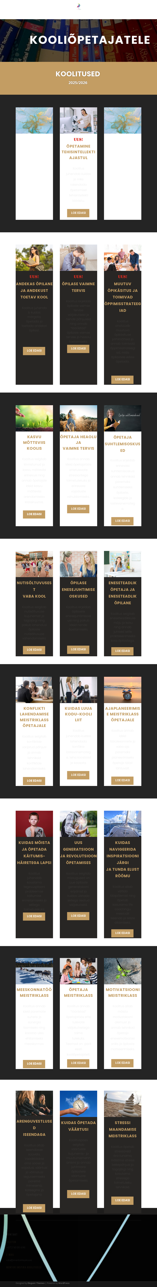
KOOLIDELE (92, 16)
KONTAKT (132, 16)
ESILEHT (24, 16)
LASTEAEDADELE (70, 16)
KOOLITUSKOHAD (113, 16)
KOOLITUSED (51, 16)
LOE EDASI (78, 213)
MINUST (36, 16)
